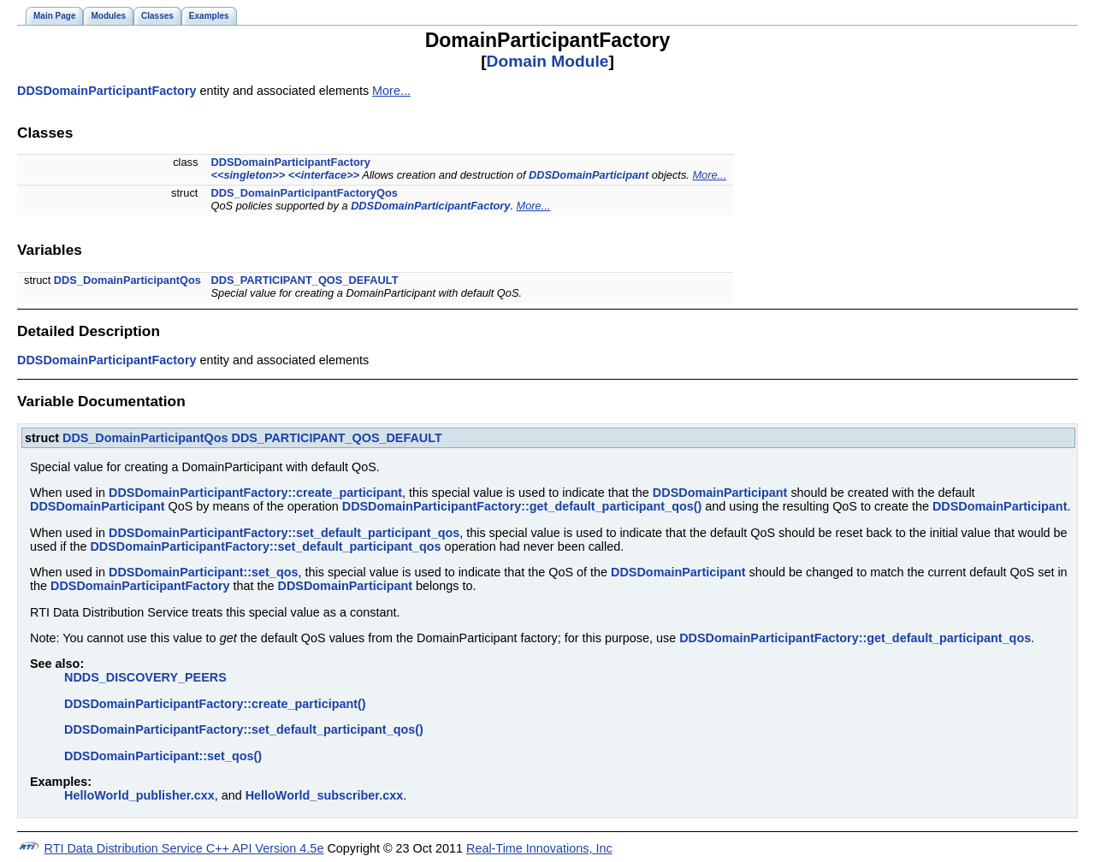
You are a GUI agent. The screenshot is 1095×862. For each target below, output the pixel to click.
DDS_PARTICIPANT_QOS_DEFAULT (305, 280)
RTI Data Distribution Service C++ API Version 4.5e (184, 848)
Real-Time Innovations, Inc (539, 848)
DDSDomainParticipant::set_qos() (163, 756)
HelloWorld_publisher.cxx (139, 795)
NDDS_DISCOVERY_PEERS (145, 677)
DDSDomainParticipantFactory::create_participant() (215, 704)
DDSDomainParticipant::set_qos (204, 572)
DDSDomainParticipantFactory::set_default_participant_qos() (243, 729)
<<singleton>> (248, 174)
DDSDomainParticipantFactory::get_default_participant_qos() (522, 506)
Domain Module (548, 61)
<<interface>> (323, 174)
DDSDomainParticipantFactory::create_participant (255, 492)
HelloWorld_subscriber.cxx (325, 795)
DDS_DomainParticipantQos (127, 280)
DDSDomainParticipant (588, 174)
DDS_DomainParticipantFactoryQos (304, 192)
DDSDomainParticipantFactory (107, 90)
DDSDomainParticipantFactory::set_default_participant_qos (284, 533)
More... (391, 90)
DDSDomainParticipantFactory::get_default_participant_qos (855, 638)
